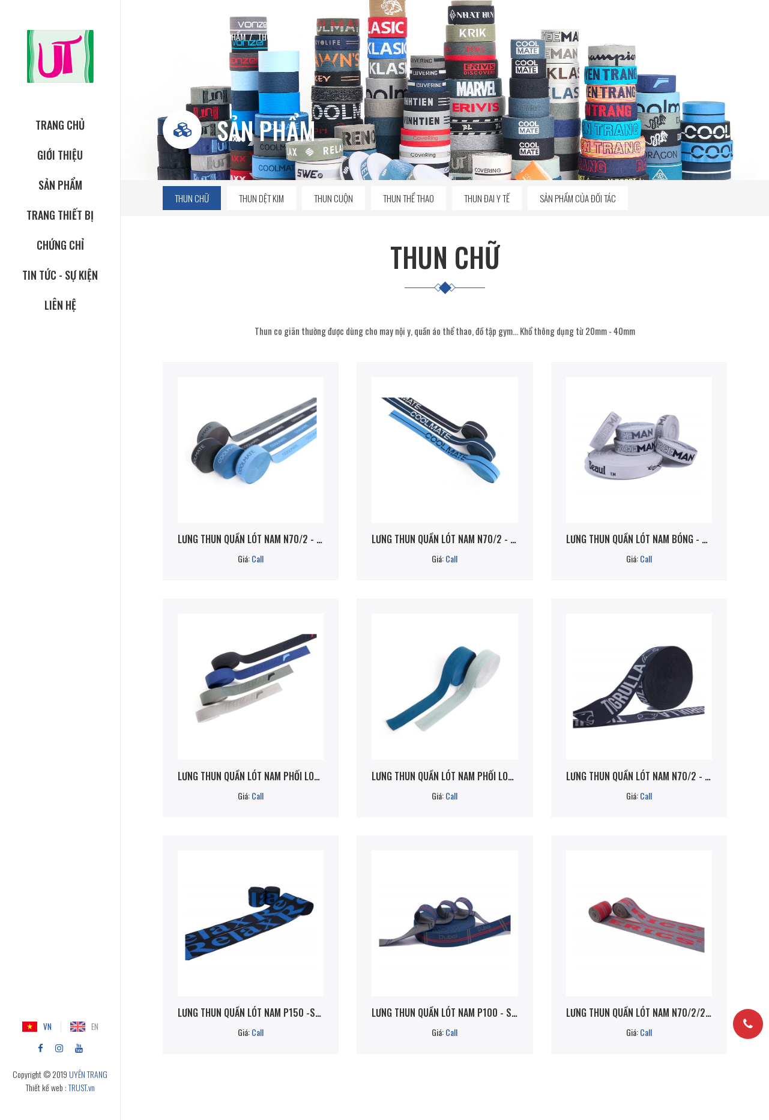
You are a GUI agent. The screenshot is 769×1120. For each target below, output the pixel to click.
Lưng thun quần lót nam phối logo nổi (251, 776)
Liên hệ (60, 305)
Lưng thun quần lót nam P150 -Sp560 (251, 1012)
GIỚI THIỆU (60, 155)
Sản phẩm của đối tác (578, 198)
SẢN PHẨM (60, 185)
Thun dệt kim (261, 198)
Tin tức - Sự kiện (60, 275)
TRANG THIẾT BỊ (60, 215)
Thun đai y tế (487, 198)
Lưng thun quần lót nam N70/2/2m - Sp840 (639, 1012)
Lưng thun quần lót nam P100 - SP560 (444, 1012)
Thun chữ (192, 198)
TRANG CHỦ (60, 125)
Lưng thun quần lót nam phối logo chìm (444, 776)
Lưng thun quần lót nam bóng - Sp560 (639, 539)
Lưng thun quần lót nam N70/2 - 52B (639, 776)
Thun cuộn (333, 198)
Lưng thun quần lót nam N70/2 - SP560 (251, 539)
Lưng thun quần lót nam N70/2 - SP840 (444, 539)
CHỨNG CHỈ (60, 245)
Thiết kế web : (46, 1087)
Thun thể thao (408, 198)
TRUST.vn (81, 1087)
